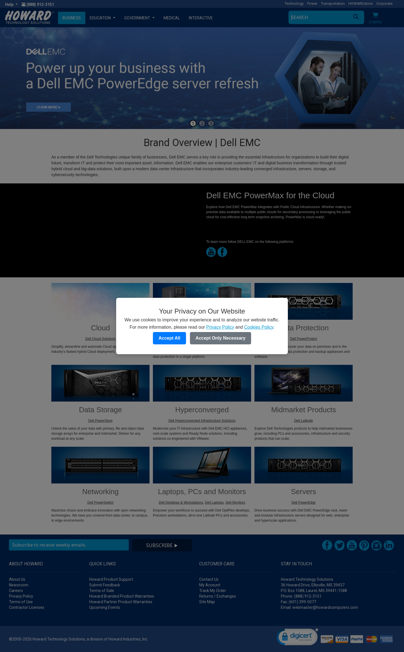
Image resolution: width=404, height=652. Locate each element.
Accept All (169, 338)
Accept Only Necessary (220, 338)
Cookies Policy (258, 327)
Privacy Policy (220, 327)
